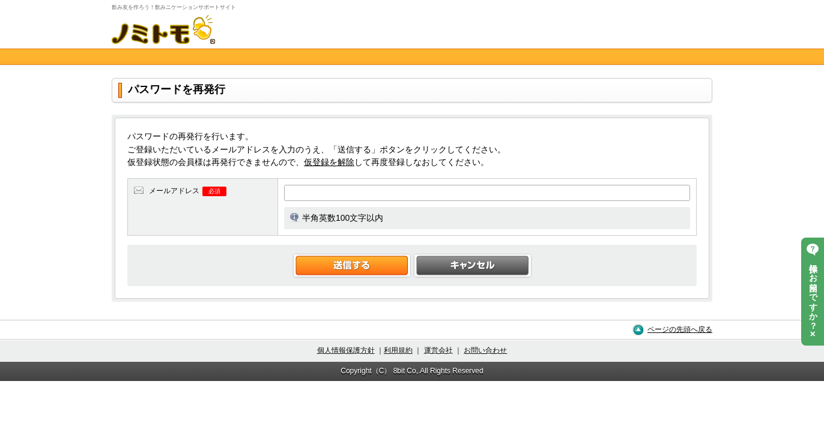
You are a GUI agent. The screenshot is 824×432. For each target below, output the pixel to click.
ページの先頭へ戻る (679, 329)
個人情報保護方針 (346, 350)
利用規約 (398, 350)
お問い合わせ (485, 350)
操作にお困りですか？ (813, 292)
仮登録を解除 (329, 162)
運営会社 (438, 350)
